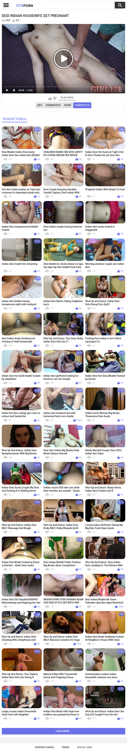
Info (39, 105)
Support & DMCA (44, 747)
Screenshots (53, 105)
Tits (24, 5)
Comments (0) (82, 105)
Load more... (63, 731)
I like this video (50, 98)
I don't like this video (54, 98)
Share (67, 105)
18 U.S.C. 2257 (84, 747)
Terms (65, 747)
